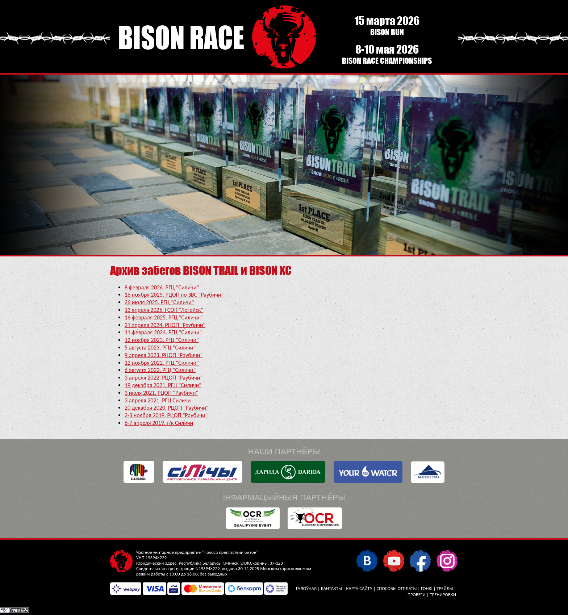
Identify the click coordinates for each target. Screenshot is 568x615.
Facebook (420, 560)
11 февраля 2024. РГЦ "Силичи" (163, 332)
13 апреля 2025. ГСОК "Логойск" (164, 309)
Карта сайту (359, 588)
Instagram (447, 560)
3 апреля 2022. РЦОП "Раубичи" (163, 377)
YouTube (394, 560)
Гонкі (427, 588)
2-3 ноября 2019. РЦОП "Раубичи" (166, 415)
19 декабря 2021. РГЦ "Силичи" (163, 385)
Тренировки (443, 594)
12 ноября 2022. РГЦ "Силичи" (162, 362)
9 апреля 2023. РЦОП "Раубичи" (163, 355)
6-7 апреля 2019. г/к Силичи (159, 422)
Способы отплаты (396, 588)
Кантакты (331, 588)
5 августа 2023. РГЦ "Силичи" (160, 347)
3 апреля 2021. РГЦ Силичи (158, 400)
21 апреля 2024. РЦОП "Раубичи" (165, 325)
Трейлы (445, 588)
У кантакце (367, 560)
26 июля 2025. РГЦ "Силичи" (159, 302)
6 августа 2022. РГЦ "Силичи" (160, 370)
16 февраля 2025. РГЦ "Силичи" (163, 317)
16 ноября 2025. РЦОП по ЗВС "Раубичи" (174, 294)
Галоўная (306, 588)
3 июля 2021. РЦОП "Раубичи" (161, 392)
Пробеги (417, 594)
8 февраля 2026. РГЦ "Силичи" (162, 287)
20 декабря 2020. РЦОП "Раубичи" (166, 407)
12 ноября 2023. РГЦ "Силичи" (162, 339)
